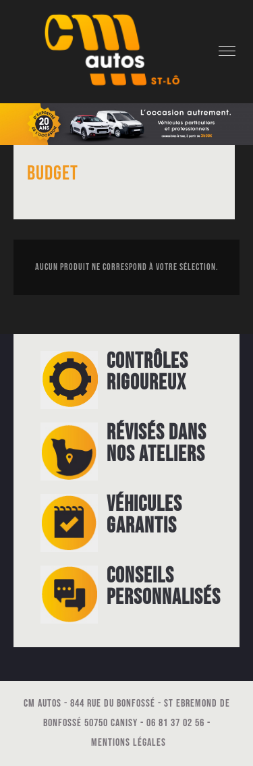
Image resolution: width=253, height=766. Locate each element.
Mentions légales (128, 742)
